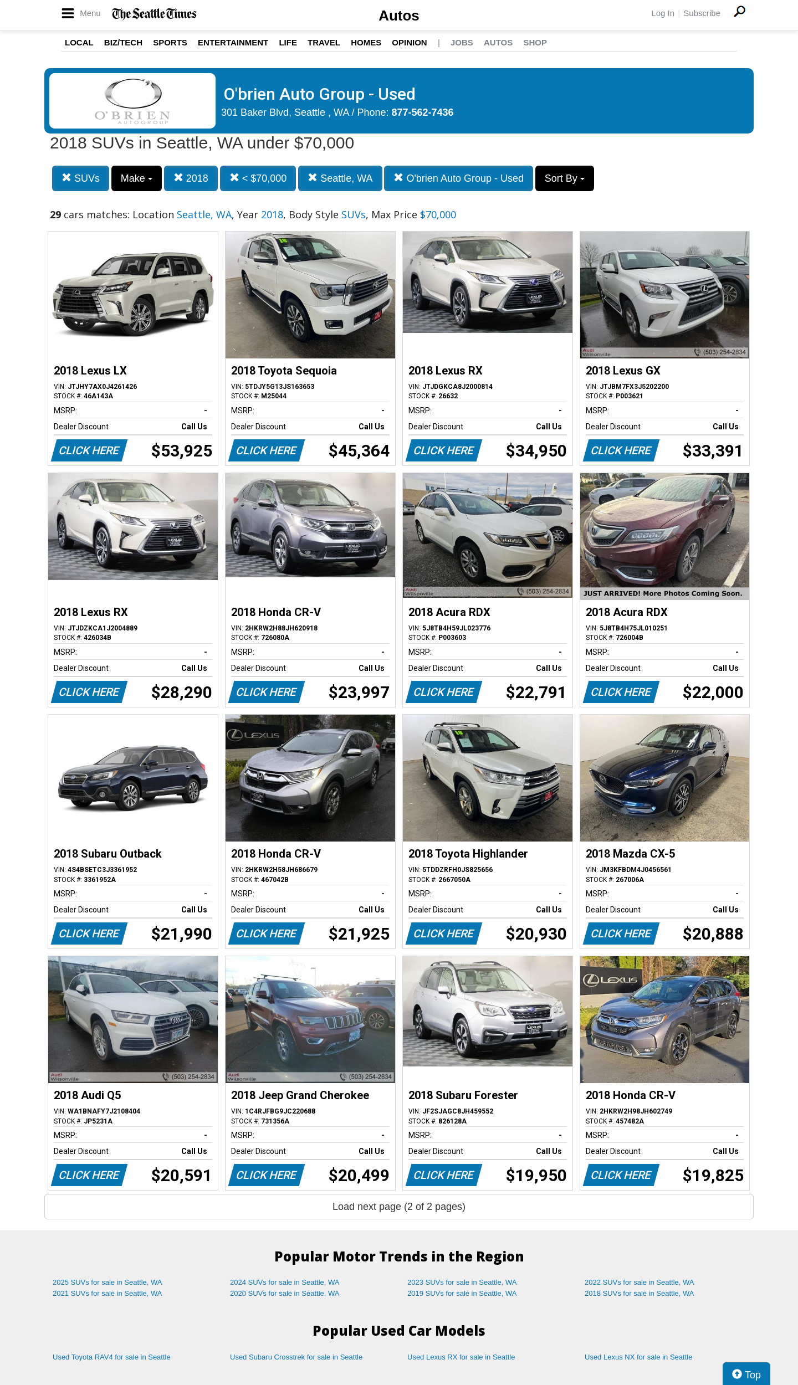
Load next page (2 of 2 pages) (399, 1206)
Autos (399, 15)
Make (136, 178)
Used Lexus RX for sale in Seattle (461, 1357)
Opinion (409, 42)
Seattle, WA (340, 178)
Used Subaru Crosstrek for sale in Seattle (296, 1357)
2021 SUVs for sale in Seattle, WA (107, 1293)
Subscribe (701, 13)
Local (79, 42)
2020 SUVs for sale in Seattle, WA (285, 1293)
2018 (190, 178)
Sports (170, 42)
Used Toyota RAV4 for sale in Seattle (112, 1357)
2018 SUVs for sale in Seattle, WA (639, 1293)
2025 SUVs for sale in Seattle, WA (107, 1282)
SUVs (81, 178)
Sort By (565, 178)
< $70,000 (258, 178)
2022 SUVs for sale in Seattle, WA (639, 1282)
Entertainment (233, 42)
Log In (662, 13)
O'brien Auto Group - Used (458, 178)
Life (288, 42)
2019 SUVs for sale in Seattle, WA (462, 1293)
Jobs (462, 42)
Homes (366, 42)
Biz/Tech (123, 42)
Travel (324, 42)
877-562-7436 (423, 112)
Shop (535, 42)
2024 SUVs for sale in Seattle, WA (285, 1282)
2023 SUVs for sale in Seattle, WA (462, 1282)
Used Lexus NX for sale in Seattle (638, 1357)
